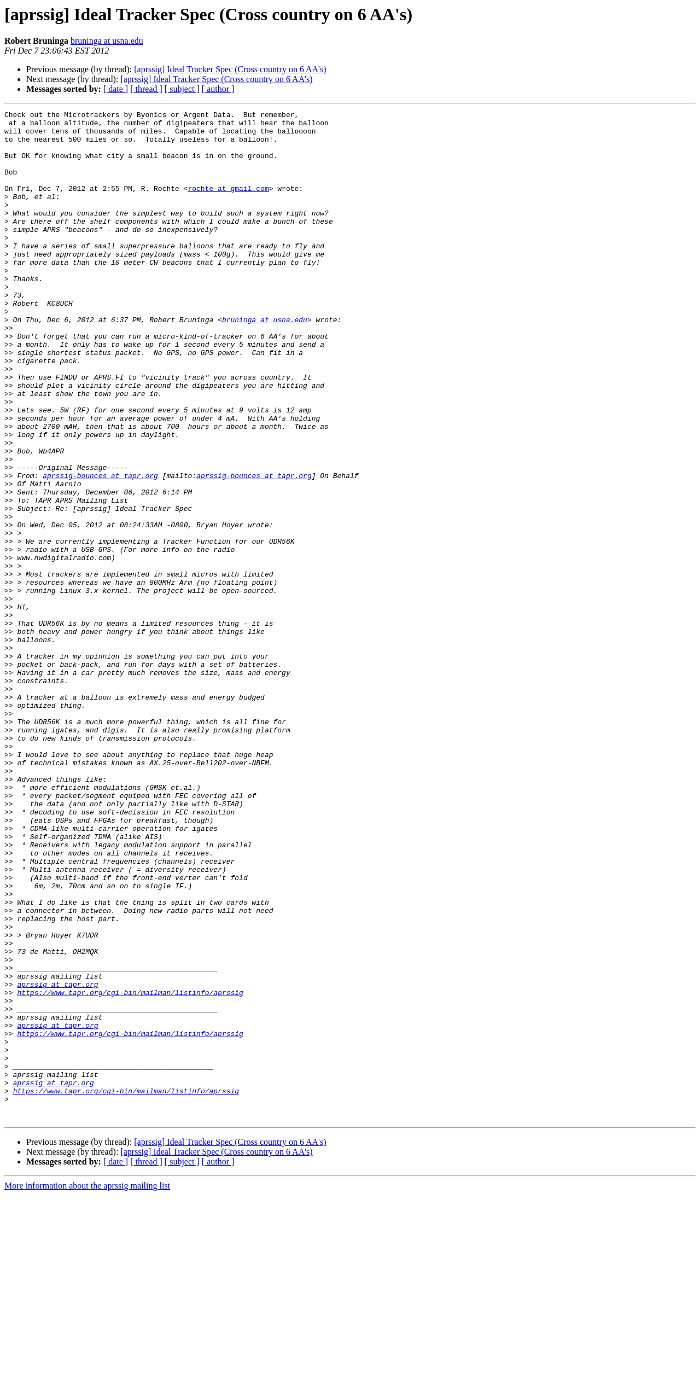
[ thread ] (146, 89)
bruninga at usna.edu (107, 40)
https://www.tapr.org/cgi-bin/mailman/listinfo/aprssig (130, 1169)
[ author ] (218, 89)
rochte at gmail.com (228, 204)
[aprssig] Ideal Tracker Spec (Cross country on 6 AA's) (230, 69)
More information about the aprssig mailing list (87, 1387)
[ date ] (115, 89)
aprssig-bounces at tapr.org (100, 549)
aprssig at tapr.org (57, 1160)
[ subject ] (182, 89)
